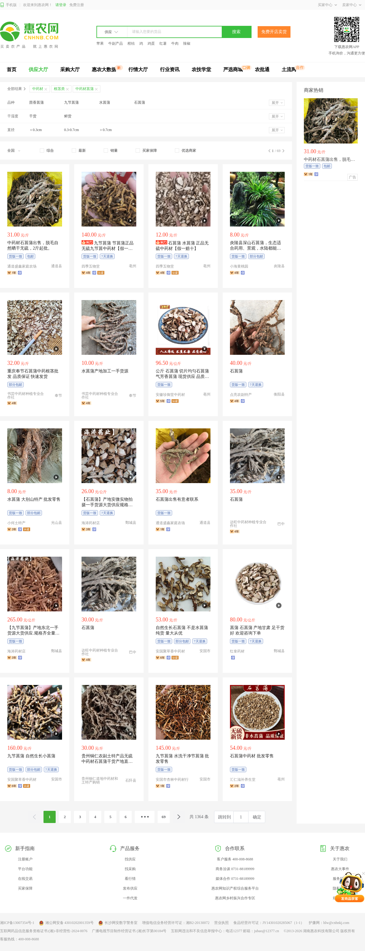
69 (164, 816)
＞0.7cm (105, 130)
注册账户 (25, 859)
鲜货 (67, 116)
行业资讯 (169, 69)
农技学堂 (201, 69)
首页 (11, 69)
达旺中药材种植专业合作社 (248, 524)
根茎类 (59, 89)
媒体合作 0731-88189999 (235, 879)
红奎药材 (237, 651)
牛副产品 (115, 43)
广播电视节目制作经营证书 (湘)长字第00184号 (129, 931)
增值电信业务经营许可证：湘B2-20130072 (176, 923)
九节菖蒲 (71, 102)
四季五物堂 (91, 266)
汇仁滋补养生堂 (242, 779)
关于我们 (340, 859)
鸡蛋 (151, 43)
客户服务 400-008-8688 (235, 859)
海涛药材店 (91, 523)
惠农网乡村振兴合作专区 (235, 898)
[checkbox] (47, 150)
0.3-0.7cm (71, 130)
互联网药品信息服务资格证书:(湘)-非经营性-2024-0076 (43, 931)
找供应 (130, 859)
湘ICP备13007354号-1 (17, 923)
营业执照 (221, 923)
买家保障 (25, 888)
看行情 (130, 879)
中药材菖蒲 (84, 89)
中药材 (37, 89)
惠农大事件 (340, 869)
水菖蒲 (104, 102)
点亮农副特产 (241, 395)
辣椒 (186, 43)
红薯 (163, 43)
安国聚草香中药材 (170, 651)
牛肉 (175, 43)
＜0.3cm (35, 130)
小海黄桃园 (239, 266)
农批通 (262, 69)
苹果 (100, 43)
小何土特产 (16, 523)
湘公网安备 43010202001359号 (66, 923)
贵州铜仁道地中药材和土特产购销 (100, 780)
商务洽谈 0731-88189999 (235, 869)
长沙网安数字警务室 (117, 923)
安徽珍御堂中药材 (170, 395)
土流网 (289, 69)
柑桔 (131, 43)
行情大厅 (138, 69)
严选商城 (233, 69)
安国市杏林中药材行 (172, 779)
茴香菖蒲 (36, 102)
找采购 (130, 869)
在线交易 (25, 879)
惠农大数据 (104, 69)
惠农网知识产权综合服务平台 (235, 888)
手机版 (8, 5)
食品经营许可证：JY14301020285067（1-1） (268, 923)
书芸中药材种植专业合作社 (25, 395)
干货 (32, 116)
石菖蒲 (139, 102)
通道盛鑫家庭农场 (21, 266)
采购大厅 (70, 69)
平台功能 (25, 869)
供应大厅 (38, 69)
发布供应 (130, 888)
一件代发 (130, 898)
